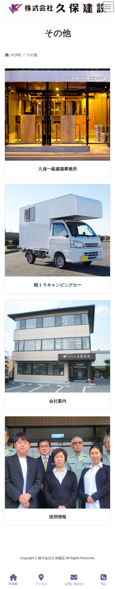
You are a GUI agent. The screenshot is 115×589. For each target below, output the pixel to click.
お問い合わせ (74, 580)
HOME (13, 580)
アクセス (41, 580)
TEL (103, 580)
